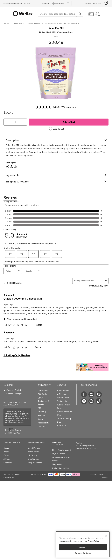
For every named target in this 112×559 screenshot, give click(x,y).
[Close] (106, 535)
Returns (41, 415)
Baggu (6, 451)
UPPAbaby (32, 455)
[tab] (56, 140)
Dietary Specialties (60, 468)
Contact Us (43, 390)
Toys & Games (58, 453)
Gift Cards (42, 394)
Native (6, 447)
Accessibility (43, 422)
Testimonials (62, 401)
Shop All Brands (35, 462)
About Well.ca (63, 390)
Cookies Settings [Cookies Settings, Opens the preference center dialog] (83, 553)
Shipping (42, 411)
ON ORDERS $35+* (17, 3)
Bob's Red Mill (56, 28)
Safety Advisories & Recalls (43, 401)
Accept (82, 547)
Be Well (61, 425)
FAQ (40, 408)
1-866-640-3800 (10, 477)
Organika (8, 462)
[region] (83, 544)
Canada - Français (14, 393)
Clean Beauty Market (61, 450)
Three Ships (33, 451)
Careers (41, 426)
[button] (7, 122)
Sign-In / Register (92, 4)
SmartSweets (34, 459)
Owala (6, 455)
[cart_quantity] (15, 122)
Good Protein (34, 447)
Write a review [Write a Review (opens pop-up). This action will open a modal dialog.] (68, 107)
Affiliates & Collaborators (63, 396)
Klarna (40, 419)
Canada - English (13, 390)
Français (45, 3)
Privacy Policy (93, 541)
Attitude (7, 459)
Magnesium (57, 464)
